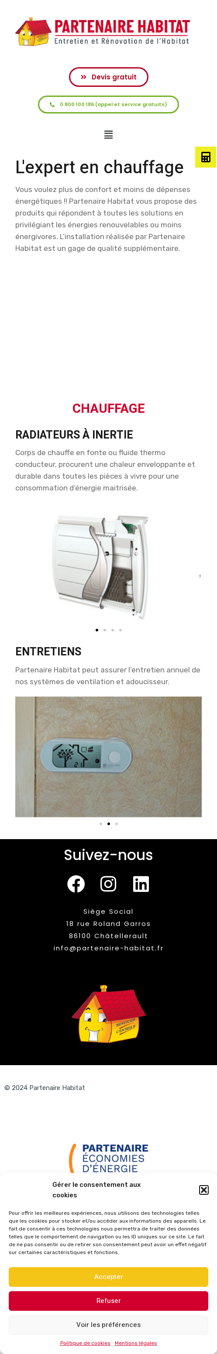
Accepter (108, 1277)
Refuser (108, 1301)
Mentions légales (136, 1343)
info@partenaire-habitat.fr (109, 948)
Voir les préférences (108, 1325)
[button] (204, 1190)
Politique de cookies (85, 1343)
